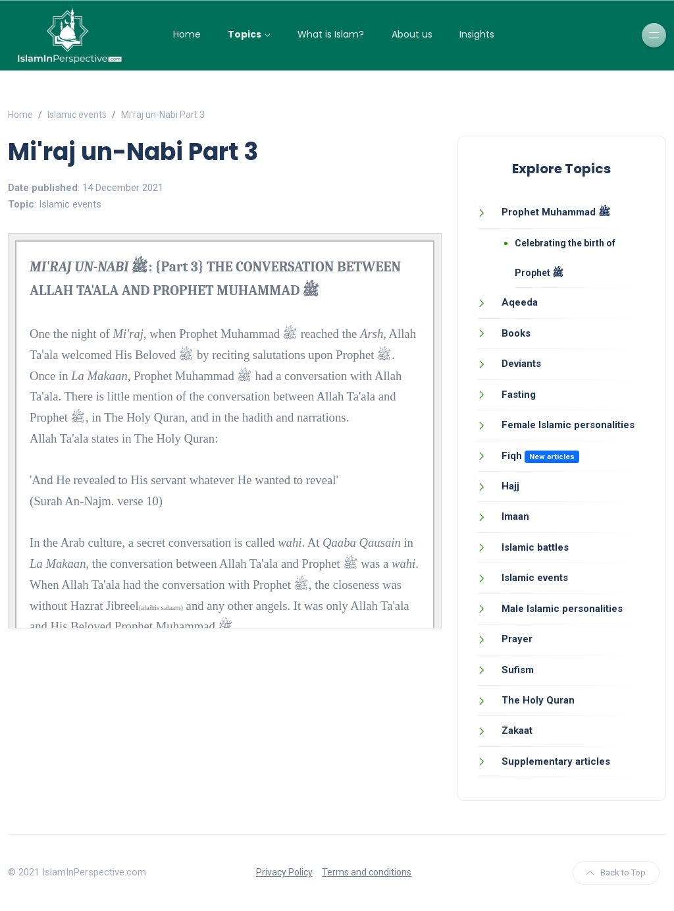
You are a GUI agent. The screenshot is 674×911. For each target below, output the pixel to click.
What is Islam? (331, 34)
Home (187, 34)
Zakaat (517, 730)
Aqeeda (520, 302)
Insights (476, 34)
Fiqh (512, 456)
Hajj (510, 486)
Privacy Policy (284, 872)
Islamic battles (535, 547)
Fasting (519, 394)
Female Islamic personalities (568, 425)
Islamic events (77, 114)
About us (412, 34)
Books (516, 333)
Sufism (518, 670)
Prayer (517, 639)
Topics (244, 34)
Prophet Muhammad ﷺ (556, 212)
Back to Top (616, 872)
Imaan (515, 516)
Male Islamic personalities (562, 609)
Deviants (521, 364)
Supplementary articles (556, 761)
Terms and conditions (366, 872)
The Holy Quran (538, 700)
